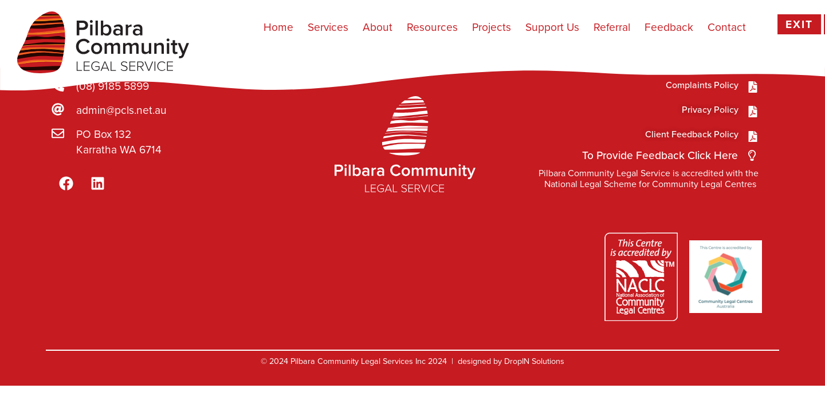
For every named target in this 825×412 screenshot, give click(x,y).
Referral (612, 27)
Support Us (552, 27)
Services (328, 27)
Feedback (669, 27)
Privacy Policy (710, 109)
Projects (491, 27)
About (377, 27)
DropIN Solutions (534, 361)
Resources (432, 27)
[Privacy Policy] (753, 111)
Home (278, 27)
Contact (727, 27)
